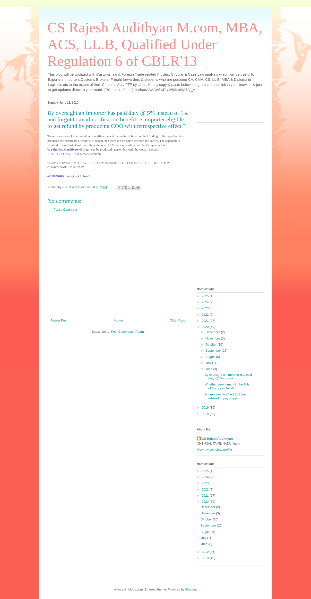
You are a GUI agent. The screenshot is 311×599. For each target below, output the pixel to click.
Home (118, 320)
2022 (206, 314)
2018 (206, 414)
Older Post (177, 320)
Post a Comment (65, 209)
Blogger (190, 589)
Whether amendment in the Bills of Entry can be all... (227, 386)
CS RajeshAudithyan (217, 438)
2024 (206, 302)
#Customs (55, 176)
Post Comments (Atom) (127, 331)
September (214, 350)
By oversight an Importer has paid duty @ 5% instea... (228, 376)
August (211, 357)
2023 (206, 308)
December (213, 332)
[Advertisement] (117, 267)
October (212, 344)
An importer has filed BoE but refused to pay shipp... (225, 396)
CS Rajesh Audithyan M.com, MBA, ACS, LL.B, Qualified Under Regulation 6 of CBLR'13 (154, 44)
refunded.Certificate (65, 149)
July (209, 363)
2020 (206, 327)
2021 (206, 320)
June (209, 369)
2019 (206, 407)
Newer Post (59, 320)
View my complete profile (214, 449)
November (213, 338)
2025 (206, 296)
